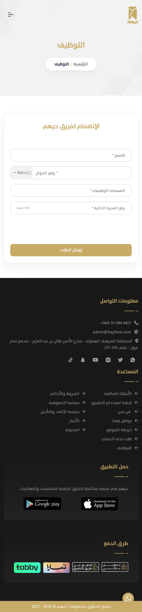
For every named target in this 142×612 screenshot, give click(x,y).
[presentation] (71, 229)
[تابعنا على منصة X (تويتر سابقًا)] (120, 359)
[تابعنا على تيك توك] (70, 359)
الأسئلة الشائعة (121, 393)
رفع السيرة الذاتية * (71, 208)
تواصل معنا (125, 421)
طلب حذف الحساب (119, 439)
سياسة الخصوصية (67, 402)
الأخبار (77, 421)
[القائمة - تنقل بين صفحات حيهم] (11, 14)
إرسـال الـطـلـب (71, 250)
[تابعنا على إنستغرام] (108, 359)
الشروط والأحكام (68, 393)
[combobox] (22, 173)
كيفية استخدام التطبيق (114, 402)
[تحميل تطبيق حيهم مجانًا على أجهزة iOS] (99, 503)
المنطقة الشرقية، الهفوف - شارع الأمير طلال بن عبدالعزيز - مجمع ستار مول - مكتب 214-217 (74, 344)
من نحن (128, 412)
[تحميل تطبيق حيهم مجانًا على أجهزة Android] (42, 503)
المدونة (75, 430)
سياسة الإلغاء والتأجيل (63, 412)
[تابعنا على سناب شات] (82, 359)
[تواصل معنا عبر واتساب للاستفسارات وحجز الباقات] (128, 598)
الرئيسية (80, 64)
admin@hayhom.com (115, 332)
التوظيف (61, 64)
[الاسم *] (71, 155)
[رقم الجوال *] (71, 173)
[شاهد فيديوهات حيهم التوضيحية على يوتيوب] (95, 359)
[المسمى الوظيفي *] (71, 190)
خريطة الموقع (122, 430)
